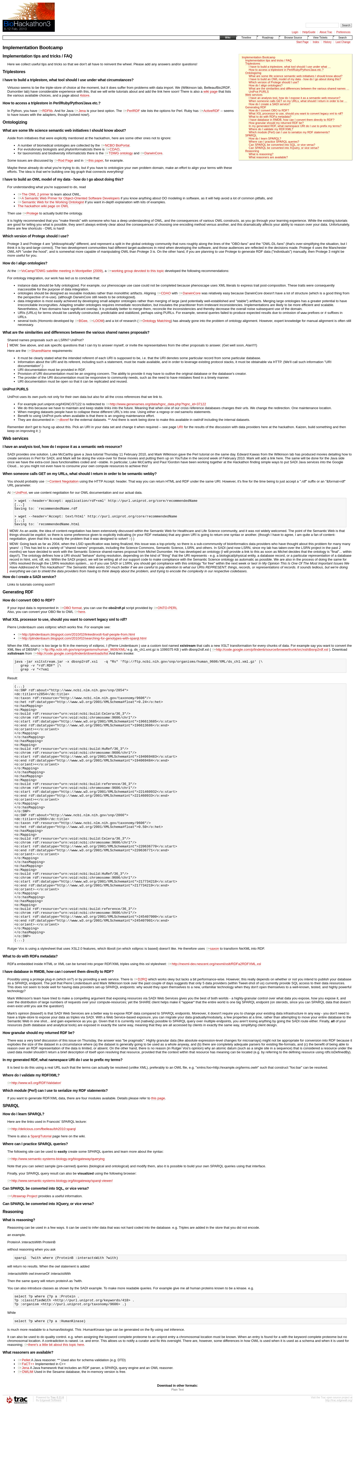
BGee (81, 321)
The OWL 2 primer (34, 194)
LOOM (96, 321)
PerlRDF (131, 111)
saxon (212, 1008)
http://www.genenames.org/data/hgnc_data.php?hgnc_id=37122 (156, 405)
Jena (80, 111)
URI (180, 427)
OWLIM (25, 1435)
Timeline (246, 37)
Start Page (302, 42)
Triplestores (252, 63)
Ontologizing (253, 72)
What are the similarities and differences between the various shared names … (299, 88)
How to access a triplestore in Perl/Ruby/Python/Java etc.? (286, 69)
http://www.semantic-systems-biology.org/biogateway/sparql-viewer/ (60, 1240)
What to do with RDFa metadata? (270, 116)
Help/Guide (308, 32)
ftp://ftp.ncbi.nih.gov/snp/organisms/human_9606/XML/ (83, 655)
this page (158, 1158)
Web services (253, 94)
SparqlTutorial (41, 1196)
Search (342, 37)
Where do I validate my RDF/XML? (271, 129)
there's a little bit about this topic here (54, 1408)
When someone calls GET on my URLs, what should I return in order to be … (298, 101)
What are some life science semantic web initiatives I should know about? (295, 76)
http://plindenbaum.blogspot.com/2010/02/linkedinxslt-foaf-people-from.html (76, 640)
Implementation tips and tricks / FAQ (268, 60)
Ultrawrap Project (22, 1256)
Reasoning (252, 151)
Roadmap (267, 37)
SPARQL (251, 135)
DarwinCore (151, 153)
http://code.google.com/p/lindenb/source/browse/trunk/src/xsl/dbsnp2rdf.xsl (270, 655)
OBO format (70, 614)
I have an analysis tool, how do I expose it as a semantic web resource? (294, 97)
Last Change (343, 42)
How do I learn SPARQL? (265, 138)
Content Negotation (62, 482)
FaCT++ (26, 1428)
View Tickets (320, 37)
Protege (30, 213)
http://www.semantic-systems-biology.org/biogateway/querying (56, 1219)
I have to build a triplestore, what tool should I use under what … (290, 66)
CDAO (112, 149)
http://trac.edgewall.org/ (338, 1464)
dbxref (62, 420)
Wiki (227, 37)
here (79, 618)
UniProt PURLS (259, 91)
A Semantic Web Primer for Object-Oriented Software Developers (69, 198)
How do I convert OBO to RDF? (269, 110)
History (327, 42)
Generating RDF (255, 107)
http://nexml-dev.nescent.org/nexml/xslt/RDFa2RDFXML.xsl (214, 1024)
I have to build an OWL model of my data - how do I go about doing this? (295, 79)
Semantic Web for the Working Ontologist (51, 202)
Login (295, 32)
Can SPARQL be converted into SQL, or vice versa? (282, 144)
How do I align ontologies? (266, 85)
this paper (93, 160)
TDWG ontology (119, 153)
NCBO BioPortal (115, 145)
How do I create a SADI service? (270, 104)
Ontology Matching (155, 321)
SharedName (39, 351)
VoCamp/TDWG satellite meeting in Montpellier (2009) (60, 271)
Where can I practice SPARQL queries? (274, 141)
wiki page (210, 91)
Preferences (343, 32)
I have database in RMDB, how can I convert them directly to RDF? (291, 119)
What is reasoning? (261, 154)
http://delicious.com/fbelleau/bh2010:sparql (41, 1189)
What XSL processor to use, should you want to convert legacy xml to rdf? (296, 113)
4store (84, 95)
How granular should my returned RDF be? (276, 122)
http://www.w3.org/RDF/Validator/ (34, 1143)
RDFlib (45, 111)
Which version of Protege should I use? (274, 82)
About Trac (326, 32)
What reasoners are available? (268, 157)
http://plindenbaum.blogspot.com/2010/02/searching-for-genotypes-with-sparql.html (82, 644)
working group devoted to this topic (135, 271)
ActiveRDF (210, 111)
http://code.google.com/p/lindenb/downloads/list (70, 659)
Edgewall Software (50, 1464)
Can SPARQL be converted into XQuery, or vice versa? (284, 147)
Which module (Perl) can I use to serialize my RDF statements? (289, 132)
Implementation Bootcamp (258, 57)
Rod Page (63, 160)
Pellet (24, 1424)
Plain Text (177, 1453)
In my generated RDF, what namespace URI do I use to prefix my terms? (295, 126)
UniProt (19, 493)
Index (316, 42)
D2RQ (140, 1039)
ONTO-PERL (165, 614)
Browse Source (293, 37)
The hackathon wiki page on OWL (43, 206)
